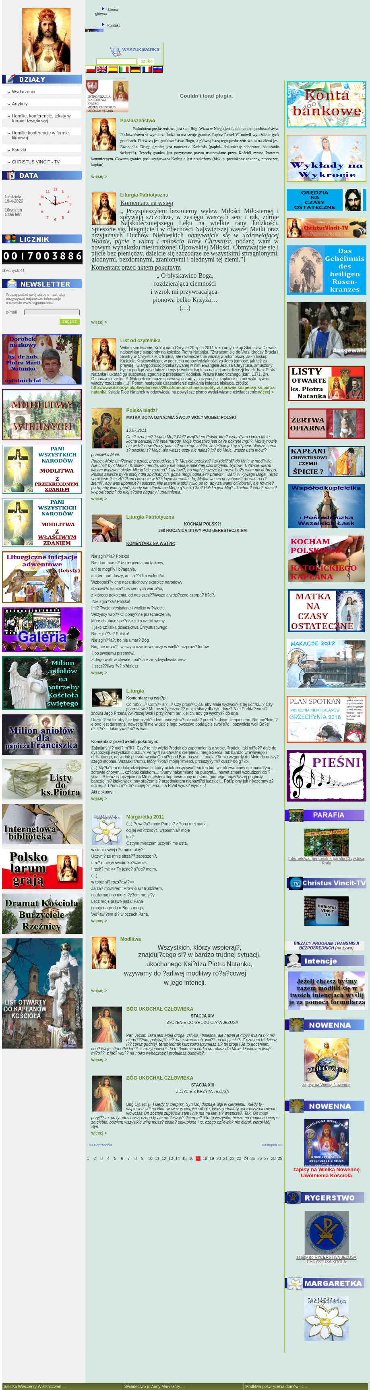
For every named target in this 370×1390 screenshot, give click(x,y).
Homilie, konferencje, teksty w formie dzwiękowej (41, 118)
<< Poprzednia (100, 1145)
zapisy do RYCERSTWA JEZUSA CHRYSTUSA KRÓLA (326, 1259)
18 (205, 1158)
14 (178, 1158)
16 (191, 1158)
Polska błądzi (141, 410)
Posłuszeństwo (137, 121)
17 (198, 1158)
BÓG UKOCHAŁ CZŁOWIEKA (160, 1009)
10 (150, 1158)
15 (184, 1158)
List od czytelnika (140, 340)
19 (211, 1158)
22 (232, 1158)
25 (252, 1158)
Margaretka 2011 (145, 817)
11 (157, 1158)
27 (266, 1158)
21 (225, 1158)
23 (239, 1158)
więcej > (99, 176)
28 (273, 1158)
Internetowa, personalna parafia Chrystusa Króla (326, 860)
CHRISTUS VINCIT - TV (36, 161)
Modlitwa (130, 939)
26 (259, 1158)
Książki (19, 149)
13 (171, 1158)
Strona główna (106, 12)
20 (218, 1158)
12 (164, 1158)
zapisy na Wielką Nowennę (326, 1084)
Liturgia (135, 691)
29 (280, 1158)
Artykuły (20, 103)
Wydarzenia (23, 91)
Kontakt (113, 25)
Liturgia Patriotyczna (144, 195)
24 (246, 1158)
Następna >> (272, 1145)
